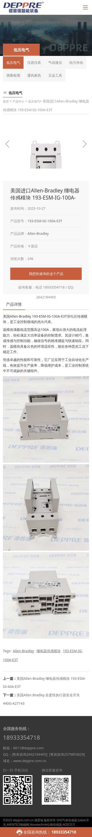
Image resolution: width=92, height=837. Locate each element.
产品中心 (18, 101)
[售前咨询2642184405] (29, 754)
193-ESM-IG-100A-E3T (44, 221)
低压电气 (34, 101)
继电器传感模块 (49, 651)
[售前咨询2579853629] (67, 754)
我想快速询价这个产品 (46, 273)
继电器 (72, 316)
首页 (6, 101)
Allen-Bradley (38, 233)
